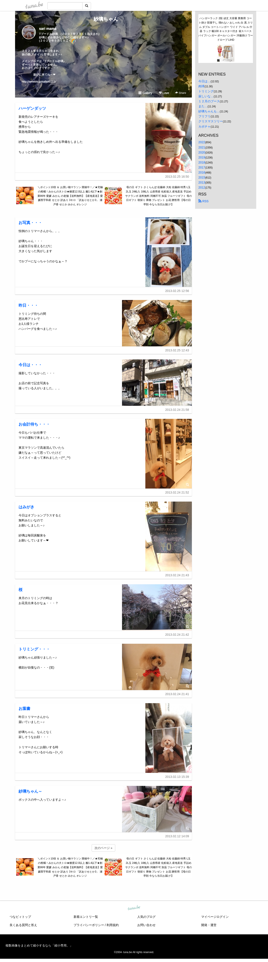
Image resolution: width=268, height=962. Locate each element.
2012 (201, 187)
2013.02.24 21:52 (177, 492)
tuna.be (134, 908)
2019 (201, 157)
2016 (201, 172)
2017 (201, 167)
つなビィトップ (20, 916)
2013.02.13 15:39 (177, 776)
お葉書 (24, 708)
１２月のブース (209, 101)
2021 (201, 147)
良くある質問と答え (23, 925)
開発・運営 (208, 925)
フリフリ (204, 116)
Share (180, 92)
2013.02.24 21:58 (177, 409)
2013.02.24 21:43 (177, 575)
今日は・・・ (30, 365)
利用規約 (113, 925)
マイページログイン (215, 916)
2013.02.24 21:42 (177, 634)
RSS (203, 201)
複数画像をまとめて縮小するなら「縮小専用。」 (39, 945)
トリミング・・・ (34, 649)
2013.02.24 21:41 (177, 694)
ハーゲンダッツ (32, 108)
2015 (201, 177)
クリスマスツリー (210, 121)
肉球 (201, 86)
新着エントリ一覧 (86, 916)
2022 (201, 142)
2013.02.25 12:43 (177, 350)
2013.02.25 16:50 (177, 176)
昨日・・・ (28, 305)
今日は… (204, 81)
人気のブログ (146, 916)
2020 (201, 152)
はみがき (26, 507)
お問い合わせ (146, 925)
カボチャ (204, 126)
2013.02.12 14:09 (177, 836)
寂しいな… (206, 96)
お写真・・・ (30, 223)
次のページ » (103, 848)
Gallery (145, 93)
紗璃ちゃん (103, 19)
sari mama (47, 28)
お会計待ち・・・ (34, 424)
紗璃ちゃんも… (209, 111)
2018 (201, 162)
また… (203, 106)
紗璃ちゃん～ (30, 791)
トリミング (206, 91)
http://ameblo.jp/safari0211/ (39, 81)
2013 (201, 182)
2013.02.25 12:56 (177, 291)
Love (164, 93)
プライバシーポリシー (89, 925)
